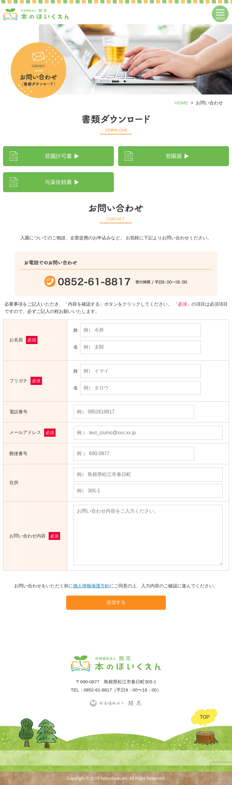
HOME (181, 102)
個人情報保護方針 (91, 585)
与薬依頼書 (58, 182)
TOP (205, 717)
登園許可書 (58, 156)
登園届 (174, 156)
